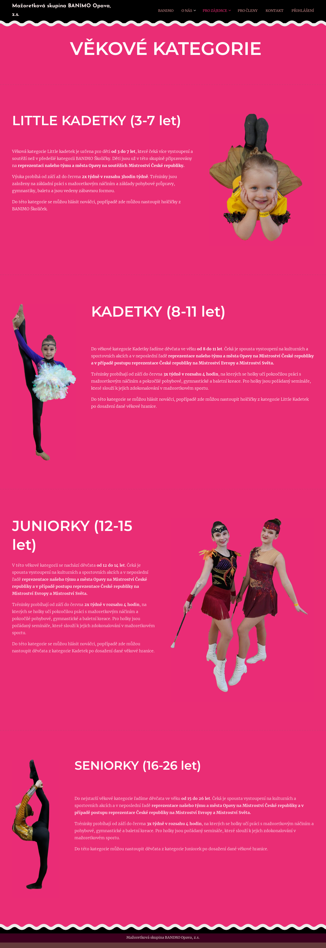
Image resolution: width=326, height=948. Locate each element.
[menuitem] (163, 10)
